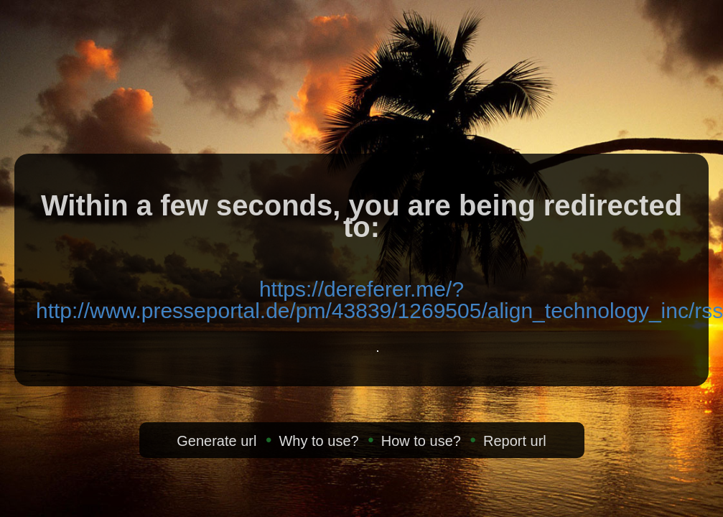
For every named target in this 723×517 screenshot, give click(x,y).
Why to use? (318, 441)
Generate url (216, 441)
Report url (514, 441)
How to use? (421, 441)
